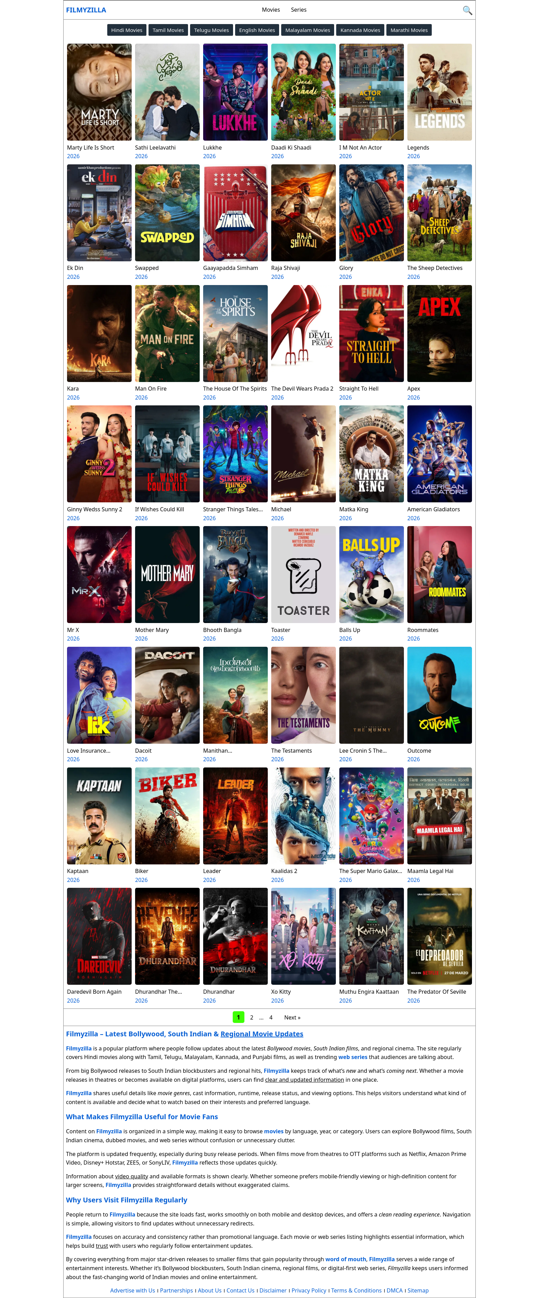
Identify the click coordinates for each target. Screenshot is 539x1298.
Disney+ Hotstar (104, 1162)
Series (299, 9)
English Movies (257, 29)
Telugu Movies (211, 29)
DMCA (395, 1290)
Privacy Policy (309, 1290)
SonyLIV (159, 1162)
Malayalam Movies (307, 29)
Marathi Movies (409, 29)
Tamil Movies (168, 29)
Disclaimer (273, 1290)
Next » (292, 1017)
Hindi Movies (127, 29)
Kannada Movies (360, 29)
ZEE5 (133, 1162)
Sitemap (418, 1290)
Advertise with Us (132, 1290)
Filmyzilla (86, 9)
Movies (271, 9)
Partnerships (176, 1290)
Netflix (417, 1154)
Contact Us (240, 1290)
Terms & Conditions (356, 1290)
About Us (210, 1290)
